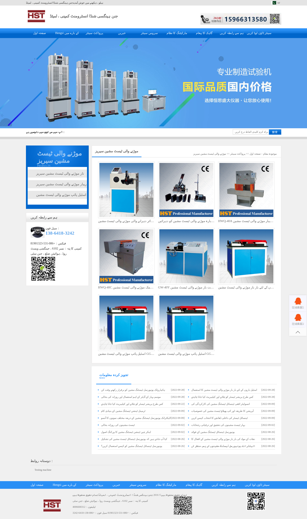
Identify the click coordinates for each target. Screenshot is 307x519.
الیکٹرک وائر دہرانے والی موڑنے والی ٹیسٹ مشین (130, 221)
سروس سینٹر (149, 33)
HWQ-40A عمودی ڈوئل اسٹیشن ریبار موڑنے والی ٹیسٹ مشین (259, 221)
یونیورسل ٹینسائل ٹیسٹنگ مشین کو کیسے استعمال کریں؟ (131, 446)
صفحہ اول (39, 33)
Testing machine (43, 469)
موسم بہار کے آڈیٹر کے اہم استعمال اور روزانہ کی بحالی (131, 396)
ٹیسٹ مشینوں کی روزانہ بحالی (118, 424)
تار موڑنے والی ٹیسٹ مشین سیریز (60, 173)
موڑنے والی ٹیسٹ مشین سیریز (209, 153)
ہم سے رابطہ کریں (232, 33)
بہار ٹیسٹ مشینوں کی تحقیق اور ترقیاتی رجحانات (218, 424)
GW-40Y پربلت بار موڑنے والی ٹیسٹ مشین (186, 287)
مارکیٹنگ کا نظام (177, 33)
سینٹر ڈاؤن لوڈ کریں (259, 33)
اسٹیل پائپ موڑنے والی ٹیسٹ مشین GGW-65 (128, 353)
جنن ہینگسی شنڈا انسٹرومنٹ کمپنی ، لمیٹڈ (84, 16)
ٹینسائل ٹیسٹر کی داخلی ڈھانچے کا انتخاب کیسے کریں (219, 417)
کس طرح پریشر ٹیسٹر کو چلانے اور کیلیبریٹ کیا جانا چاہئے (222, 396)
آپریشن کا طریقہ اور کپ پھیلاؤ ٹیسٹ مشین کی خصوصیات (222, 410)
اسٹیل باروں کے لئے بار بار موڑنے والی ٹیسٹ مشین (251, 287)
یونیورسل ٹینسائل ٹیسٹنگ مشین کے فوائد (213, 432)
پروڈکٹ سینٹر (94, 33)
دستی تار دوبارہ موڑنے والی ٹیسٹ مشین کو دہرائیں (192, 221)
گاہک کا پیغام (204, 33)
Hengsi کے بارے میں (67, 33)
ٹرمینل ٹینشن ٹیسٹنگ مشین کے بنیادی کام (123, 410)
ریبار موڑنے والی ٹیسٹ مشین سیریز (61, 184)
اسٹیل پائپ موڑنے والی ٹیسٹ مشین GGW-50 (188, 353)
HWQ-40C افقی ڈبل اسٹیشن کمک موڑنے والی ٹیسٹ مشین (137, 287)
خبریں (122, 33)
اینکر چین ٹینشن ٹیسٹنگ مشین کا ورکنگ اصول (126, 432)
